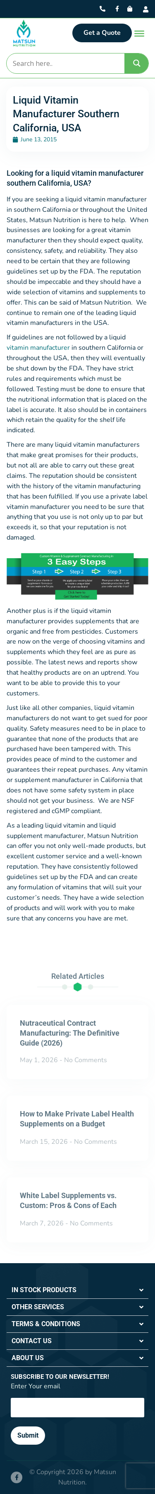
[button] (77, 1290)
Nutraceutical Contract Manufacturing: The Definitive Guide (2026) (69, 1033)
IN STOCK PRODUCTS (44, 1290)
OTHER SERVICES (38, 1307)
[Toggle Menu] (139, 33)
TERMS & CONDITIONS (46, 1324)
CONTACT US (32, 1341)
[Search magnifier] (136, 63)
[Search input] (65, 63)
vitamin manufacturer (38, 347)
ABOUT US (28, 1358)
